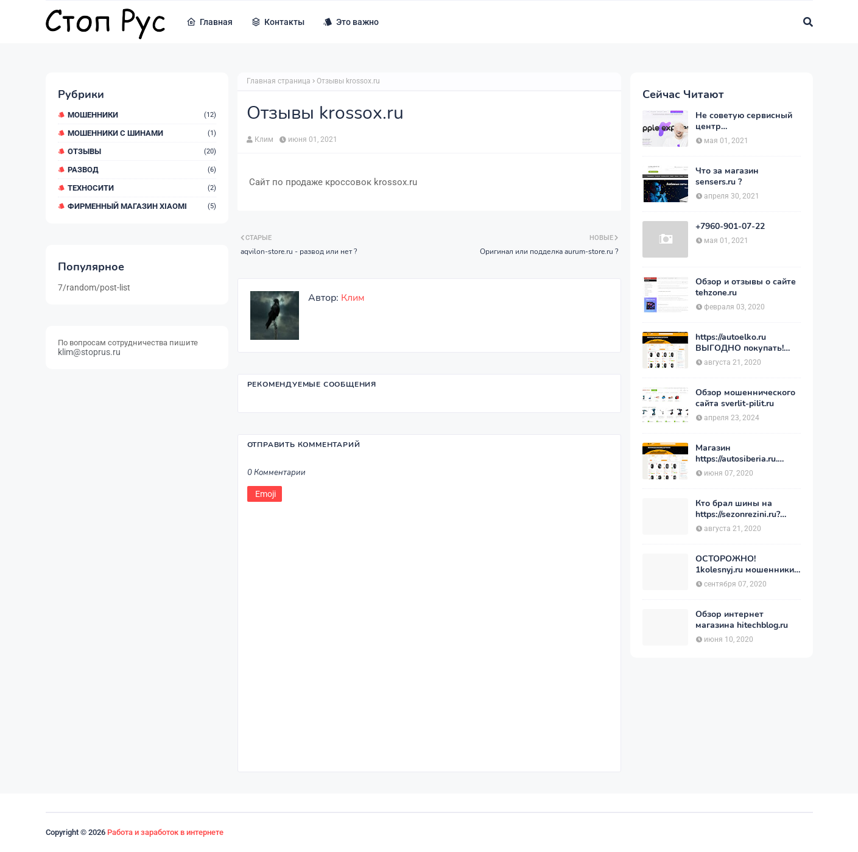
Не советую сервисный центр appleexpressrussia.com (743, 121)
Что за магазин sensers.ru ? (727, 177)
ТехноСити (142, 187)
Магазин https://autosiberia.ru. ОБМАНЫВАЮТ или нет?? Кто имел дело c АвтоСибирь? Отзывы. (741, 454)
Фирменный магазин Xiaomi (142, 206)
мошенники (142, 114)
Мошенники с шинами (142, 133)
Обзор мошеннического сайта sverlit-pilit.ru (745, 398)
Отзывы (142, 151)
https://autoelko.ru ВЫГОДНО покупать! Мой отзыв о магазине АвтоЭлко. (742, 343)
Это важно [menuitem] (351, 22)
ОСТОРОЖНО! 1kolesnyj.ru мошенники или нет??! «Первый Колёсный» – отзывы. (744, 565)
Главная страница (279, 81)
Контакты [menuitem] (277, 22)
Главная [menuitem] (209, 22)
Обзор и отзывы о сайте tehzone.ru (745, 287)
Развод (142, 169)
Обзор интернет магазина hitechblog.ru (741, 620)
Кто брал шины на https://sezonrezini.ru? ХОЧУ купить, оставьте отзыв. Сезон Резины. (743, 509)
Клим (264, 139)
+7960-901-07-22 (730, 226)
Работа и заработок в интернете (165, 832)
